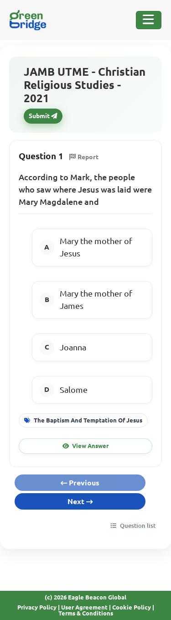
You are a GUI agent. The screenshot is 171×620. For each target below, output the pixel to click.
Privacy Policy (37, 607)
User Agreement (84, 607)
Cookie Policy (131, 607)
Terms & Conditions (85, 613)
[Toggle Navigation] (148, 20)
